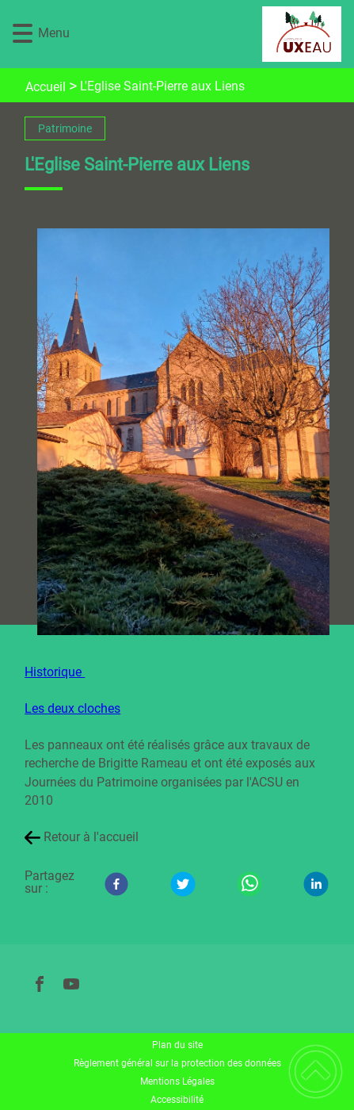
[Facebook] (116, 884)
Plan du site (177, 1045)
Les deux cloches (72, 708)
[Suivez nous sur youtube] (71, 984)
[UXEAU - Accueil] (204, 34)
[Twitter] (182, 884)
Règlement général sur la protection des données (177, 1063)
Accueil (45, 86)
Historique (55, 671)
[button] (22, 34)
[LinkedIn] (316, 884)
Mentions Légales (177, 1081)
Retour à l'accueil (91, 836)
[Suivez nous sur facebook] (39, 984)
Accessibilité (177, 1099)
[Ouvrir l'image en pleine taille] (189, 432)
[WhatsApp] (249, 884)
